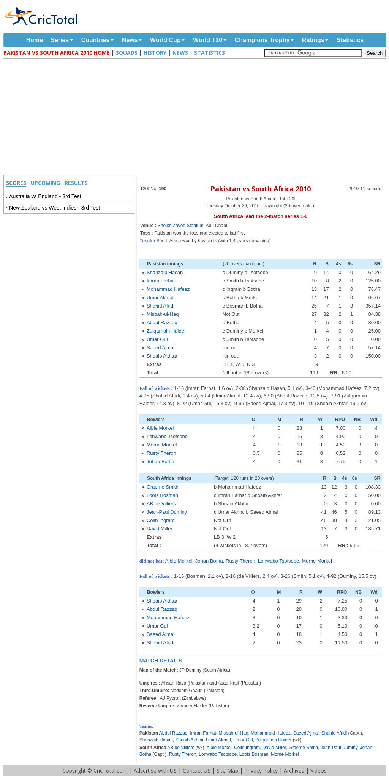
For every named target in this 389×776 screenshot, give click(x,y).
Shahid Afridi (160, 306)
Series (60, 40)
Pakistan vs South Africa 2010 (260, 188)
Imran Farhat (161, 281)
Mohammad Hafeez (168, 289)
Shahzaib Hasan (165, 272)
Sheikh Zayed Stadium (181, 225)
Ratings (313, 40)
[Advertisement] (196, 118)
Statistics (350, 40)
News (130, 40)
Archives (294, 770)
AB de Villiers (161, 503)
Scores (16, 182)
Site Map (227, 770)
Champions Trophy (262, 40)
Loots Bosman (162, 495)
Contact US (196, 770)
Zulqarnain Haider (166, 331)
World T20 (207, 40)
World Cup (165, 40)
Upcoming (45, 182)
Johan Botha (160, 461)
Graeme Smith (163, 487)
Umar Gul (157, 339)
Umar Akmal (160, 297)
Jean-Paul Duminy (167, 512)
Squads (127, 52)
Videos (318, 770)
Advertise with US (155, 770)
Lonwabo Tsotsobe (167, 436)
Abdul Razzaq (162, 322)
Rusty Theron (161, 453)
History (155, 52)
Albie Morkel (160, 428)
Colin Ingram (161, 520)
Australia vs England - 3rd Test (45, 196)
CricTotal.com (110, 770)
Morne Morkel (162, 445)
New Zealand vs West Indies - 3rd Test (54, 208)
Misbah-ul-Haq (163, 314)
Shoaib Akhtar (162, 356)
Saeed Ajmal (160, 347)
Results (76, 182)
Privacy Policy (261, 770)
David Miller (159, 529)
